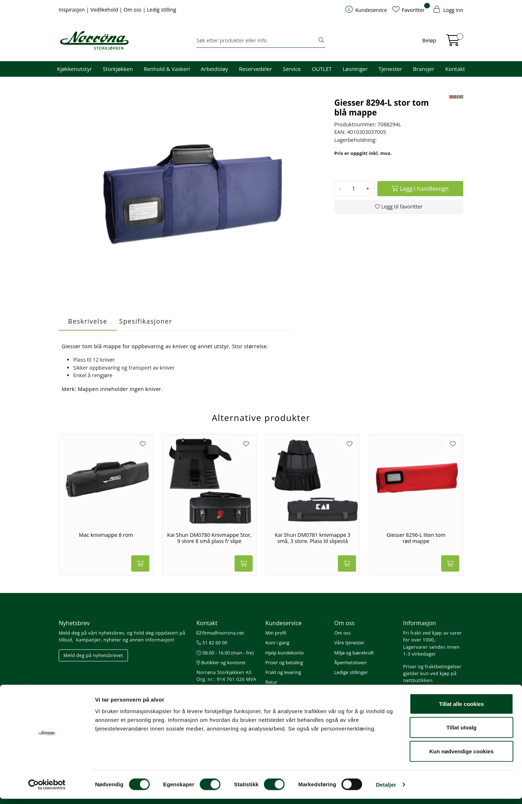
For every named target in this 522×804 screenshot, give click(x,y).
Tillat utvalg (461, 733)
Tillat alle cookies (461, 709)
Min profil (275, 633)
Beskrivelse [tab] (87, 321)
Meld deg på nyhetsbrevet (93, 655)
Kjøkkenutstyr (74, 68)
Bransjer (423, 68)
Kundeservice (283, 623)
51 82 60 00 (211, 642)
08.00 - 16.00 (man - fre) (225, 652)
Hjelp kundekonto (284, 652)
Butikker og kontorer (221, 662)
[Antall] (353, 188)
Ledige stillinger (351, 672)
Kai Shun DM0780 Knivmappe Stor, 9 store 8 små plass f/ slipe (209, 538)
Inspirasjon (72, 9)
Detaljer (386, 790)
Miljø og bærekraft (354, 652)
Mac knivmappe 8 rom (106, 535)
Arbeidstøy (214, 68)
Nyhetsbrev (74, 623)
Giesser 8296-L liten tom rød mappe (416, 538)
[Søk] (256, 40)
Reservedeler (255, 68)
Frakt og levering (283, 672)
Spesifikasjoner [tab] (145, 321)
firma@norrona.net (220, 633)
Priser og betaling (284, 662)
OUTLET (322, 68)
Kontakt (455, 68)
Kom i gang (277, 642)
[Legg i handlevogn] (420, 188)
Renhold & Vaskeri (167, 68)
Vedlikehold (104, 9)
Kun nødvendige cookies (461, 756)
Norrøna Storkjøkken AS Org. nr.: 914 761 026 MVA (226, 675)
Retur (271, 682)
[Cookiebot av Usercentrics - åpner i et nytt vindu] (47, 789)
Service (292, 68)
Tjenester (390, 68)
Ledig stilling (161, 9)
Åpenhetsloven (350, 662)
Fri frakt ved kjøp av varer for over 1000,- (432, 636)
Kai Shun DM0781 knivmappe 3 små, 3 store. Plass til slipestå (313, 538)
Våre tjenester (349, 642)
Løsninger (355, 68)
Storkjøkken (118, 68)
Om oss (133, 9)
